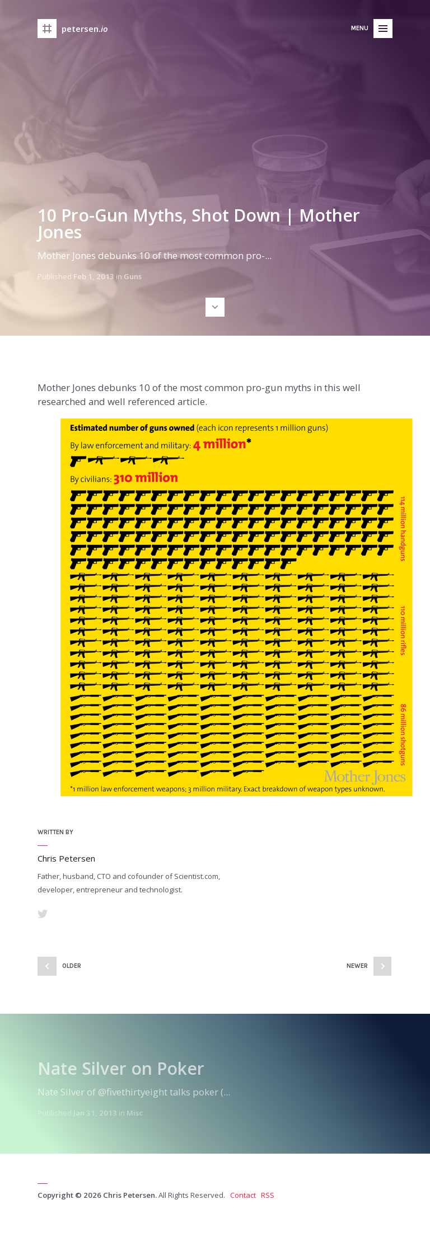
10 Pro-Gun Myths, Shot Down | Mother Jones (199, 223)
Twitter (43, 914)
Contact (243, 1195)
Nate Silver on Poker (121, 1068)
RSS (267, 1195)
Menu (359, 28)
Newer (357, 966)
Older (71, 966)
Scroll (215, 307)
